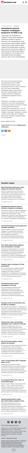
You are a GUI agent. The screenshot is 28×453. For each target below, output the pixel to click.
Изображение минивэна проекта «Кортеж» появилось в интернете (12, 207)
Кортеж (3, 135)
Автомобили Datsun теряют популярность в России (10, 284)
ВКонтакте (5, 127)
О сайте (3, 438)
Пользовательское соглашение (16, 445)
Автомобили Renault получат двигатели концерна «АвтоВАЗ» (14, 226)
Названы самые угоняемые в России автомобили (12, 265)
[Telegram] (2, 131)
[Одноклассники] (9, 131)
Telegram (19, 125)
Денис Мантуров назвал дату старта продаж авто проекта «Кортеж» (12, 188)
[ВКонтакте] (6, 131)
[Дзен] (8, 422)
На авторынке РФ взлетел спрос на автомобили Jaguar (12, 380)
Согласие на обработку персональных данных (12, 446)
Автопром (16, 26)
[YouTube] (20, 422)
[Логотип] (8, 2)
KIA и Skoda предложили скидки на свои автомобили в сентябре (12, 246)
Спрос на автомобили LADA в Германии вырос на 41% (13, 361)
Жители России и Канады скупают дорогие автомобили (12, 342)
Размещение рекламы (11, 438)
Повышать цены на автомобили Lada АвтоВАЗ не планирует (13, 303)
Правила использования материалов (10, 440)
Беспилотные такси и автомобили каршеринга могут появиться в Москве (13, 323)
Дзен (24, 125)
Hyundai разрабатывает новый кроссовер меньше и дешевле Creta (12, 400)
